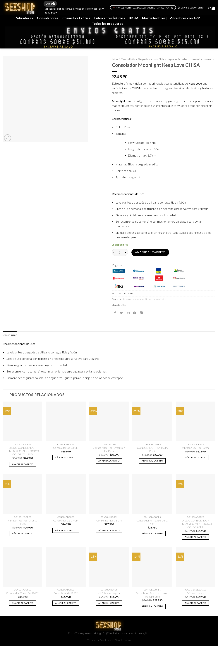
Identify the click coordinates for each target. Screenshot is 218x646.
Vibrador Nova (195, 593)
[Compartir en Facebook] (115, 313)
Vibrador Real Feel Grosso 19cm (22, 522)
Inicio (115, 59)
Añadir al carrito (150, 252)
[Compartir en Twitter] (121, 313)
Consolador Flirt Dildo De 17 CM (152, 522)
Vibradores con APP (185, 18)
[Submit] (54, 4)
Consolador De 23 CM (65, 447)
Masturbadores (154, 18)
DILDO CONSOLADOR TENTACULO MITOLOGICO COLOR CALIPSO (22, 451)
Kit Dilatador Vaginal (109, 593)
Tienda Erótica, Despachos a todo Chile (142, 59)
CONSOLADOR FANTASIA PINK (152, 449)
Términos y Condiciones (100, 640)
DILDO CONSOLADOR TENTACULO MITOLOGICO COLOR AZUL (195, 524)
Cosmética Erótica (76, 18)
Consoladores (47, 18)
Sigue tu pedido (123, 640)
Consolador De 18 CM (109, 520)
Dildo (123, 304)
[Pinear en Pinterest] (135, 313)
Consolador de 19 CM (66, 593)
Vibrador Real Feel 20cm (195, 447)
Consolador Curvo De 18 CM (22, 593)
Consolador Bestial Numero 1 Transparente (152, 595)
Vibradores (24, 18)
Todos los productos (107, 24)
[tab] (10, 335)
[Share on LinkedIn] (141, 313)
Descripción (10, 335)
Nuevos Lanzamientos (202, 59)
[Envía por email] (128, 313)
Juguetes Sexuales (177, 59)
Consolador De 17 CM (65, 520)
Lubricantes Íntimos (109, 18)
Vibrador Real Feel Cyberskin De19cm (109, 449)
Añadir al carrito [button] (22, 464)
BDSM (133, 18)
